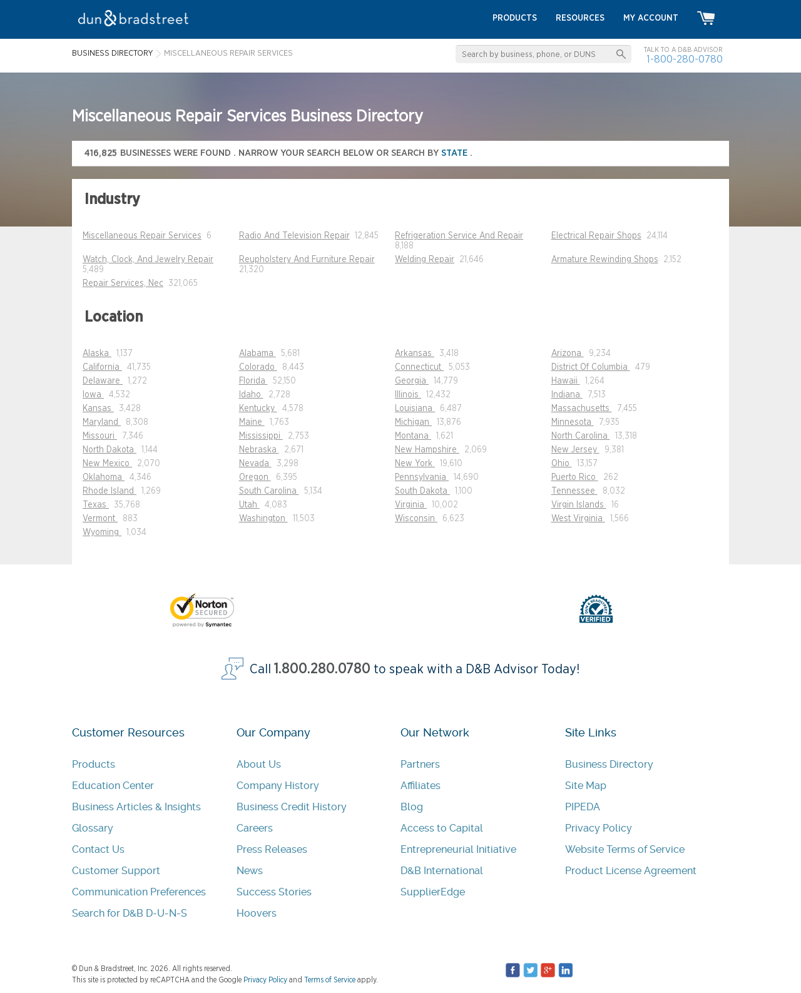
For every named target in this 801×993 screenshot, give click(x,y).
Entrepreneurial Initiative (458, 849)
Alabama (257, 353)
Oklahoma (104, 477)
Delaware (103, 381)
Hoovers (257, 913)
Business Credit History (292, 807)
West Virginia (578, 518)
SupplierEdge (432, 892)
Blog (411, 807)
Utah (249, 505)
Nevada (255, 463)
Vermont (100, 518)
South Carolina (269, 491)
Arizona (567, 353)
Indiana (567, 394)
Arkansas (414, 353)
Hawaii (565, 381)
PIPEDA (582, 807)
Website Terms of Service (625, 849)
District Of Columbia (590, 367)
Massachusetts (581, 408)
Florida (253, 381)
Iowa (93, 394)
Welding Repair (424, 259)
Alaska (97, 353)
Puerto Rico (574, 477)
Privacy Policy (598, 828)
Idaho (251, 394)
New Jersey (575, 450)
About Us (259, 764)
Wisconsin (416, 518)
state (455, 153)
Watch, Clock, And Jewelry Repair (148, 259)
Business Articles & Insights (136, 807)
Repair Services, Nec (123, 283)
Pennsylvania (422, 477)
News (250, 871)
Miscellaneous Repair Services (142, 236)
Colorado (258, 367)
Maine (252, 422)
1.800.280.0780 (322, 669)
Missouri (100, 436)
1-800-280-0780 (684, 59)
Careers (255, 828)
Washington (263, 518)
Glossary (92, 828)
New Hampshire (427, 450)
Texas (96, 505)
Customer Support (116, 871)
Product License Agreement (630, 871)
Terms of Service (329, 980)
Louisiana (415, 408)
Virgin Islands (578, 505)
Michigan (413, 422)
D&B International (441, 871)
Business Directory (609, 764)
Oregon (255, 477)
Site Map (585, 786)
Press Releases (272, 849)
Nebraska (259, 450)
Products (93, 764)
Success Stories (274, 892)
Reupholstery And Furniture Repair (307, 259)
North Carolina (580, 436)
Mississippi (261, 436)
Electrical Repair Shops (596, 236)
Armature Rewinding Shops (604, 259)
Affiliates (420, 786)
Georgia (412, 381)
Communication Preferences (139, 892)
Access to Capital (441, 828)
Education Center (113, 786)
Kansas (98, 408)
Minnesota (572, 422)
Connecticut (419, 367)
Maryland (102, 422)
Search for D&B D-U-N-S (129, 913)
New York (415, 463)
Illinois (408, 394)
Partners (420, 764)
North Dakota (109, 450)
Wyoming (102, 532)
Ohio (561, 463)
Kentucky (258, 408)
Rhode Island (109, 491)
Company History (278, 786)
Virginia (411, 505)
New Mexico (107, 463)
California (102, 367)
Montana (413, 436)
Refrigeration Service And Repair (459, 236)
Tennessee (574, 491)
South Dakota (422, 491)
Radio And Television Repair (294, 236)
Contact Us (98, 849)
